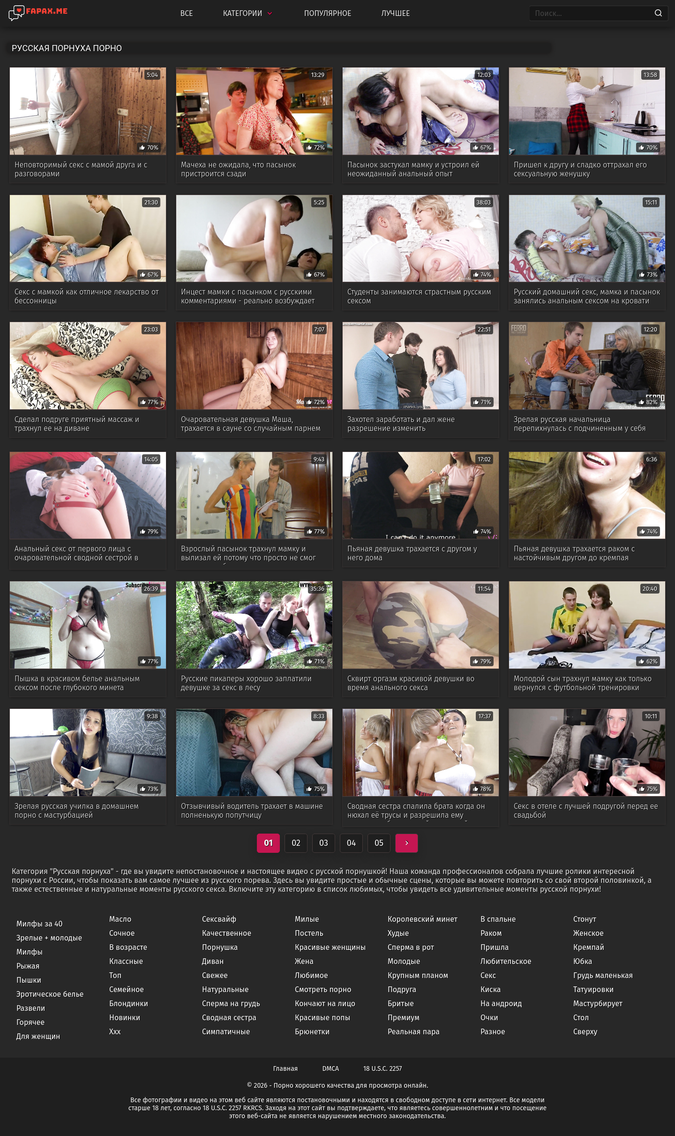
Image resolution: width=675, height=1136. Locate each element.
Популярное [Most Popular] (328, 13)
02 (296, 843)
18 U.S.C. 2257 (382, 1069)
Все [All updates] (186, 13)
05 (379, 843)
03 (323, 843)
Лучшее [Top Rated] (396, 13)
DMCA (330, 1069)
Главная (285, 1069)
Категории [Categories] (248, 13)
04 (351, 843)
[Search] (658, 13)
